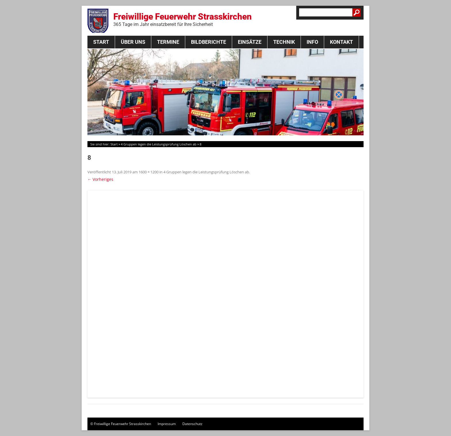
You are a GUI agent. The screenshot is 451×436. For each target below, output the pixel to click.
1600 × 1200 (148, 172)
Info (312, 42)
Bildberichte (208, 42)
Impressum (167, 423)
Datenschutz (192, 423)
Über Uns (133, 42)
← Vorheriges (100, 179)
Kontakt (341, 42)
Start (101, 42)
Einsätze (249, 42)
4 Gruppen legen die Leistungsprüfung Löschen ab (158, 144)
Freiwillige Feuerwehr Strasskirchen (182, 19)
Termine (168, 42)
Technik (284, 42)
